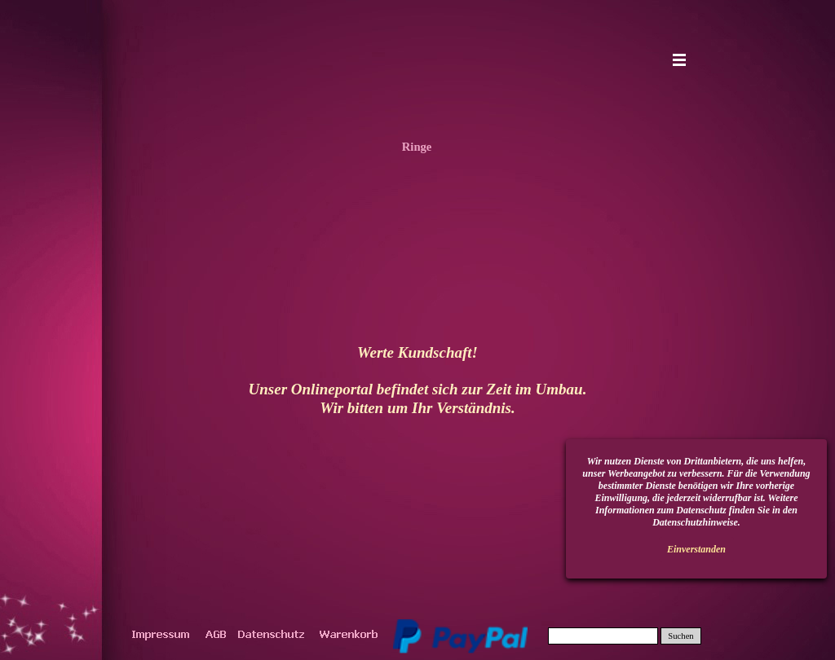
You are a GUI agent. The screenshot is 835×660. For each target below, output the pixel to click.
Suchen (680, 635)
